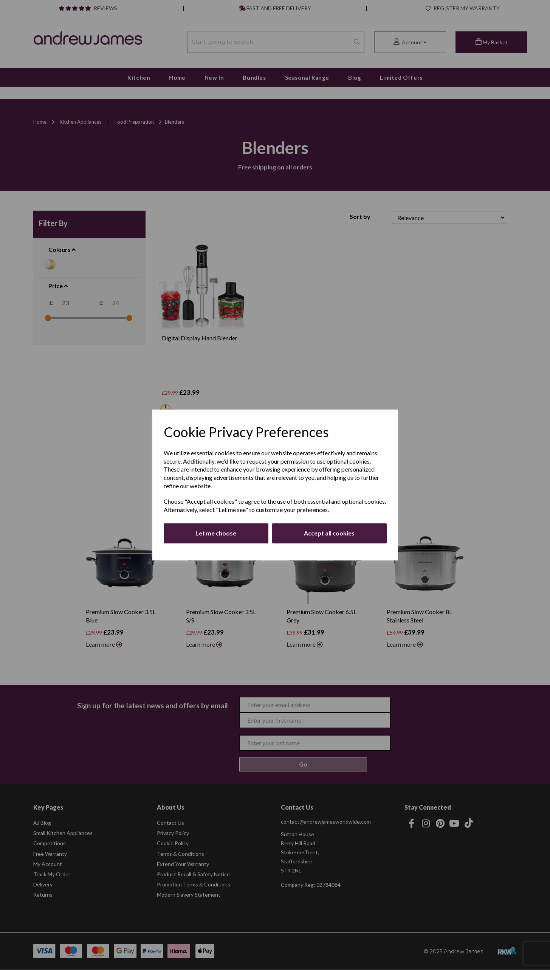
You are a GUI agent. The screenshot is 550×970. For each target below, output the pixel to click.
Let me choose (215, 533)
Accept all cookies (329, 533)
